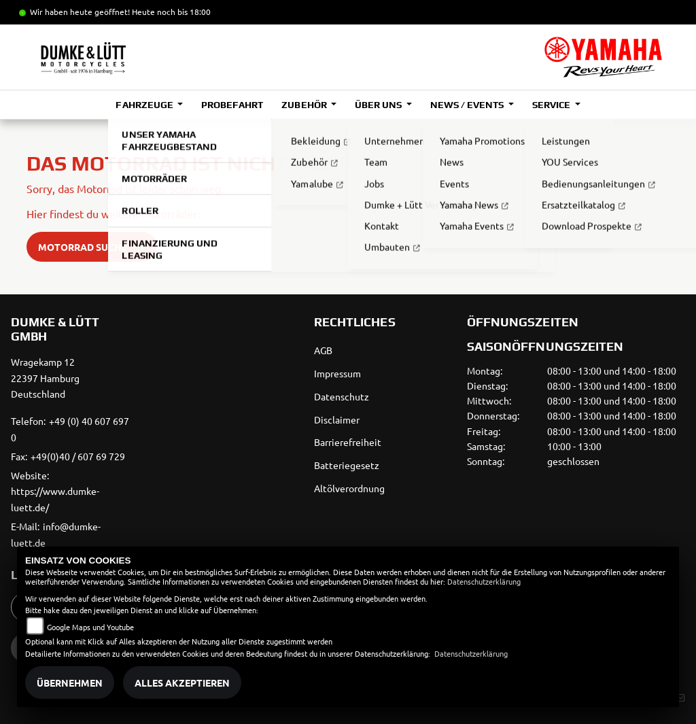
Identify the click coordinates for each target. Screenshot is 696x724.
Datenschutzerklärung (484, 581)
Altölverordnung (349, 488)
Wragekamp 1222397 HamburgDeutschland (45, 378)
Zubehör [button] (304, 104)
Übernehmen (70, 682)
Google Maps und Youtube (90, 626)
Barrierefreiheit (347, 442)
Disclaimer (337, 419)
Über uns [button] (379, 104)
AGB (323, 350)
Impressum (337, 373)
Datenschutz (341, 396)
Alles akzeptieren (182, 682)
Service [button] (552, 104)
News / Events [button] (468, 104)
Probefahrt (232, 104)
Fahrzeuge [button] (145, 104)
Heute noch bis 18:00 (171, 11)
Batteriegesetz (346, 465)
